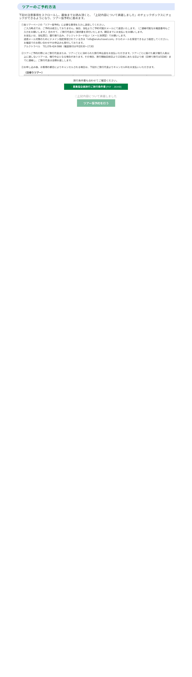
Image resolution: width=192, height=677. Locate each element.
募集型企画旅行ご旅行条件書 (97, 86)
